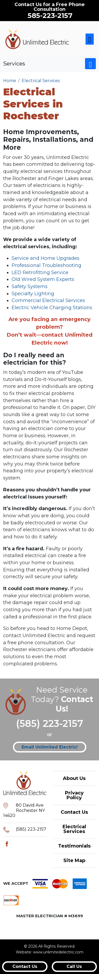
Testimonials (74, 846)
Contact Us (74, 812)
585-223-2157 (50, 15)
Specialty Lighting (33, 294)
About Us (74, 778)
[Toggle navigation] (90, 39)
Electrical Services (74, 829)
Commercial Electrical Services (48, 300)
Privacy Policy (74, 795)
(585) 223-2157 (49, 723)
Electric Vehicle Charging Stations (52, 307)
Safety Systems (30, 286)
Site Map (74, 860)
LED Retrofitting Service (40, 272)
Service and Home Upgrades (45, 258)
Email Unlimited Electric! (50, 747)
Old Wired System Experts (43, 279)
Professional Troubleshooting (46, 265)
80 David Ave (30, 805)
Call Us (74, 966)
